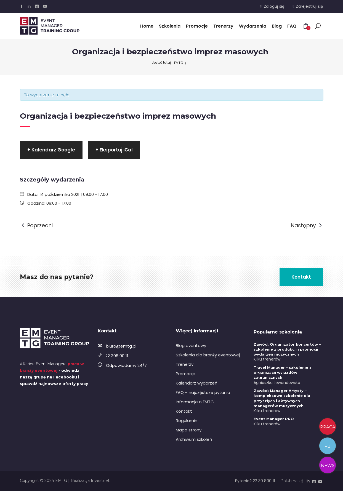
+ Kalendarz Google (51, 150)
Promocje (185, 374)
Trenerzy (184, 364)
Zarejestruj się (309, 6)
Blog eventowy (191, 346)
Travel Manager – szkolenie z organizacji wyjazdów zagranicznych (283, 372)
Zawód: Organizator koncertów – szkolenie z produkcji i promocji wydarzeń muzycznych (287, 349)
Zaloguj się (274, 6)
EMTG (178, 62)
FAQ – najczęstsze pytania (203, 393)
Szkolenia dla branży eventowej (208, 355)
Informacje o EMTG (195, 402)
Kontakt (184, 411)
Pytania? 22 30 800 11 (255, 481)
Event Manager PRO (274, 419)
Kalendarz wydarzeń (196, 383)
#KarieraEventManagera (43, 364)
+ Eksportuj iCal (114, 150)
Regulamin (186, 421)
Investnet (100, 480)
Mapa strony (188, 430)
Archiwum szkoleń (194, 439)
